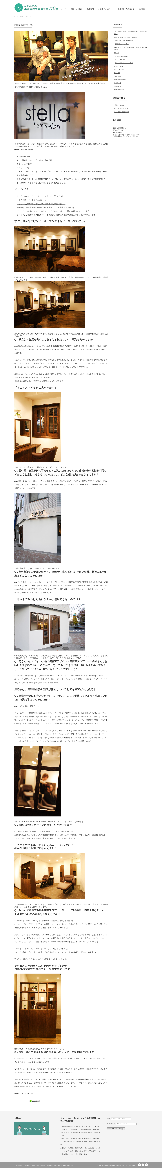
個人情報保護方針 (119, 89)
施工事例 (90, 9)
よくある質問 (117, 76)
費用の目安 (117, 73)
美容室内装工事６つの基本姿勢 (124, 40)
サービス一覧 (117, 83)
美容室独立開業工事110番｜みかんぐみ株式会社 (120, 1165)
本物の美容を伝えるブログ (121, 112)
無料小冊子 (19, 1165)
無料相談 (142, 9)
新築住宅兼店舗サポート (121, 79)
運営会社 (116, 52)
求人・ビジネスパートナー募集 (124, 63)
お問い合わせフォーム (38, 1165)
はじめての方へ (118, 66)
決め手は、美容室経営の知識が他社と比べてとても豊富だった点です (46, 207)
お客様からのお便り (119, 105)
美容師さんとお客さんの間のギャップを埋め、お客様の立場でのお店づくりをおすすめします (56, 215)
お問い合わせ (117, 86)
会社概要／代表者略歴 (126, 9)
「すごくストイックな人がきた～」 (32, 200)
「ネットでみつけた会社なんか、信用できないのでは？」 (41, 204)
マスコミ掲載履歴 (120, 59)
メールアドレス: (122, 1123)
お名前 (108, 1118)
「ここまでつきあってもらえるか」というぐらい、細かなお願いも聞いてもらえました (53, 211)
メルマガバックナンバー (121, 108)
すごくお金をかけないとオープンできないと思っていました (42, 196)
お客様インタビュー (105, 9)
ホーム (63, 9)
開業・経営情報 (76, 9)
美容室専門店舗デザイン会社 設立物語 (125, 37)
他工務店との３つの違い (122, 44)
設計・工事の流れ (119, 69)
